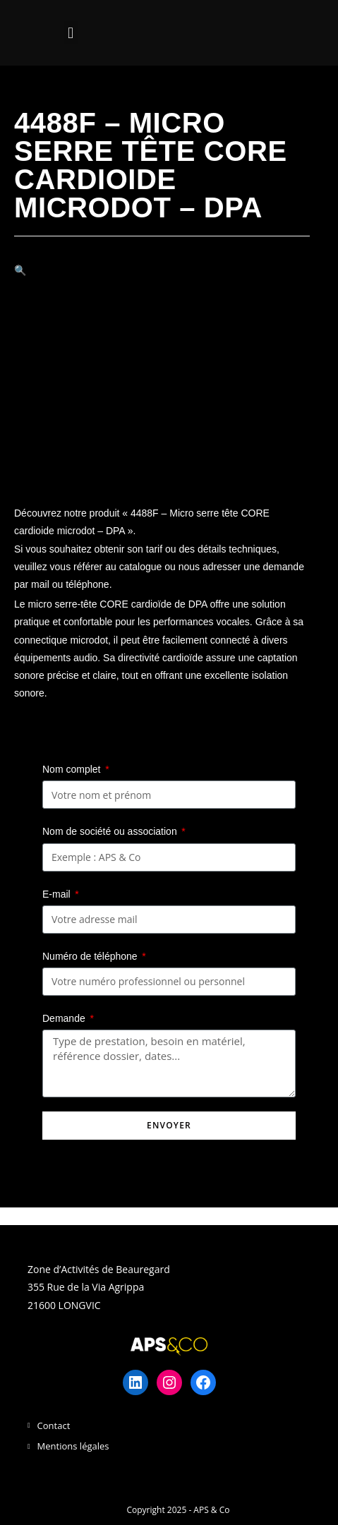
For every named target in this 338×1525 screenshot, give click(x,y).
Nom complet (72, 769)
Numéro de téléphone (91, 956)
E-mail (57, 894)
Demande (65, 1018)
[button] (70, 32)
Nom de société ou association (111, 831)
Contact (54, 1425)
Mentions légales (73, 1446)
